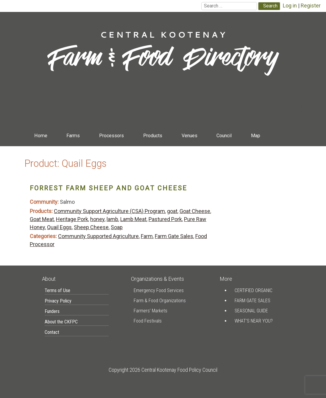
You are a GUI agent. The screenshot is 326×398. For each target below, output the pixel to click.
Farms (73, 135)
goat (172, 211)
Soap (117, 227)
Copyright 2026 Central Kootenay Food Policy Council (163, 370)
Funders (52, 311)
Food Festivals (148, 321)
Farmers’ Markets (150, 311)
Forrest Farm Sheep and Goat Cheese (108, 188)
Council (224, 135)
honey (97, 219)
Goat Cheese (195, 211)
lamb (112, 219)
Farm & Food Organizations (160, 300)
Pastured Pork (165, 219)
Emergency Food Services (159, 290)
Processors (111, 135)
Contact (42, 149)
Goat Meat (42, 219)
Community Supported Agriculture (98, 236)
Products (152, 135)
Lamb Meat (133, 219)
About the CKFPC (61, 322)
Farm (147, 236)
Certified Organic (253, 290)
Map (255, 135)
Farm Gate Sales (174, 236)
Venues (189, 135)
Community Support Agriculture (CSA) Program (109, 211)
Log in (290, 5)
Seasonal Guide (251, 311)
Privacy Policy (58, 301)
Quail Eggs (59, 227)
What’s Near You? (254, 321)
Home (40, 135)
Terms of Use (57, 290)
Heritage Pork (72, 219)
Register (311, 5)
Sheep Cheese (91, 227)
